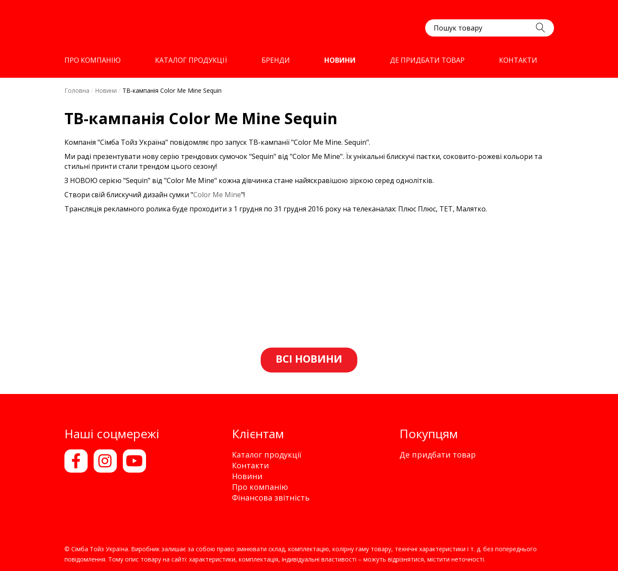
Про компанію (260, 487)
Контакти (250, 465)
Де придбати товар (437, 454)
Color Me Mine (217, 194)
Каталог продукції (266, 454)
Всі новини (309, 358)
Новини (247, 476)
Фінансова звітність (271, 497)
